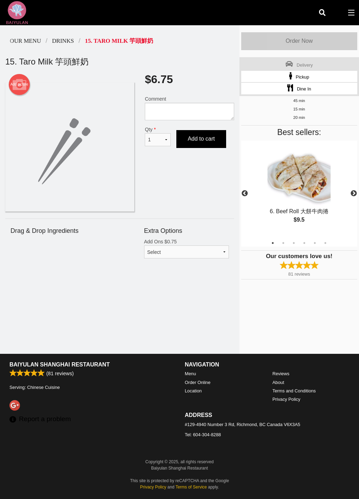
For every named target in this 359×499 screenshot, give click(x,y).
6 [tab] (325, 243)
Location (193, 390)
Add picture (19, 84)
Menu (190, 373)
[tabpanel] (299, 189)
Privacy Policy (286, 399)
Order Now (299, 41)
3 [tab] (293, 243)
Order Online (197, 382)
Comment (189, 108)
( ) (336, 12)
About (278, 382)
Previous (244, 193)
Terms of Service (191, 487)
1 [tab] (272, 243)
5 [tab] (314, 243)
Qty (158, 136)
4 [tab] (304, 243)
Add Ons (186, 248)
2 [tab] (283, 243)
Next (353, 193)
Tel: (203, 434)
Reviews (280, 373)
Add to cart (201, 139)
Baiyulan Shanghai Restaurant (59, 364)
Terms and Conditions (294, 390)
